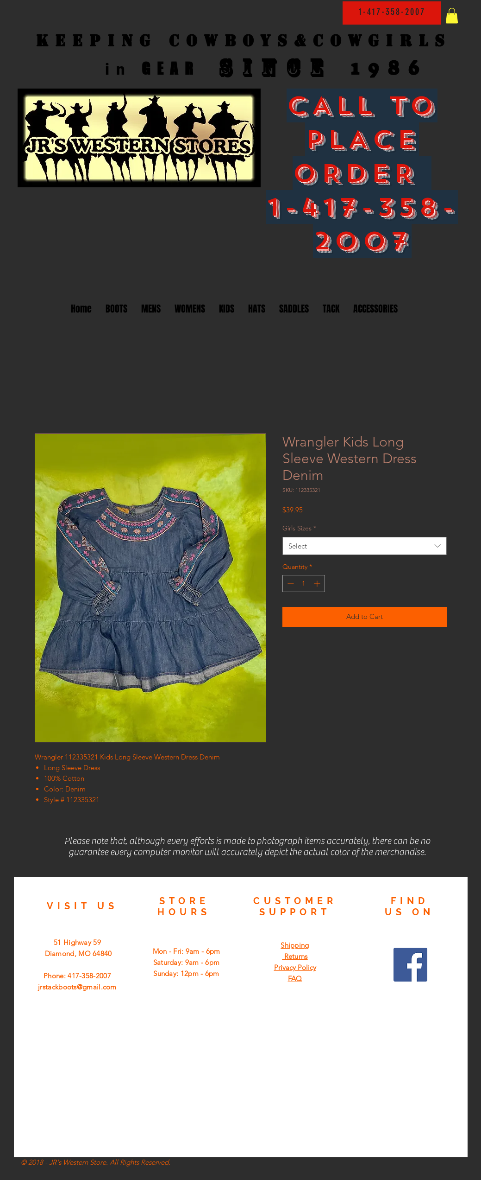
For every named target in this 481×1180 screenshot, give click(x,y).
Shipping (295, 945)
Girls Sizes (299, 528)
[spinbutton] (303, 583)
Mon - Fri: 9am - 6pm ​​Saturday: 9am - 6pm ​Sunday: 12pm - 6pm (186, 962)
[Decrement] (289, 583)
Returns (294, 956)
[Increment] (318, 583)
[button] (451, 15)
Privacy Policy (295, 967)
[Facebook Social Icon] (410, 965)
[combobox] (364, 546)
